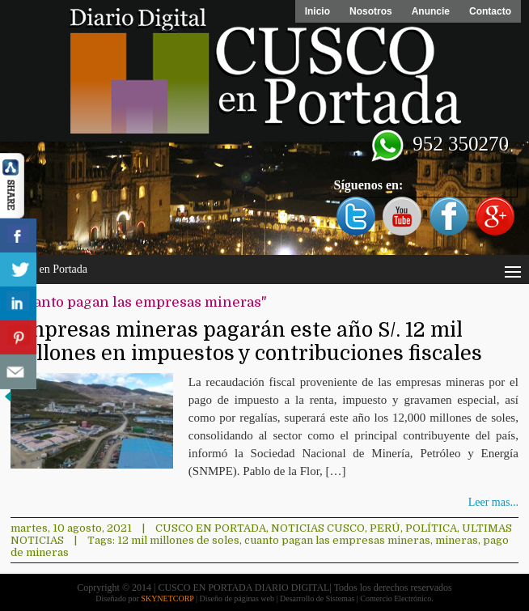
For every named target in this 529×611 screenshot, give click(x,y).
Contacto (490, 11)
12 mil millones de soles (178, 540)
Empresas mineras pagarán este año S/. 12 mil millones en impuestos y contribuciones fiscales (246, 341)
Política (431, 528)
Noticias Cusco (318, 528)
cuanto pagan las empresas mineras (337, 540)
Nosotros (370, 11)
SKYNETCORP (167, 598)
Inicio (317, 11)
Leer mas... (493, 502)
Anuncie (431, 11)
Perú (385, 528)
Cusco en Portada (210, 528)
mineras (456, 540)
